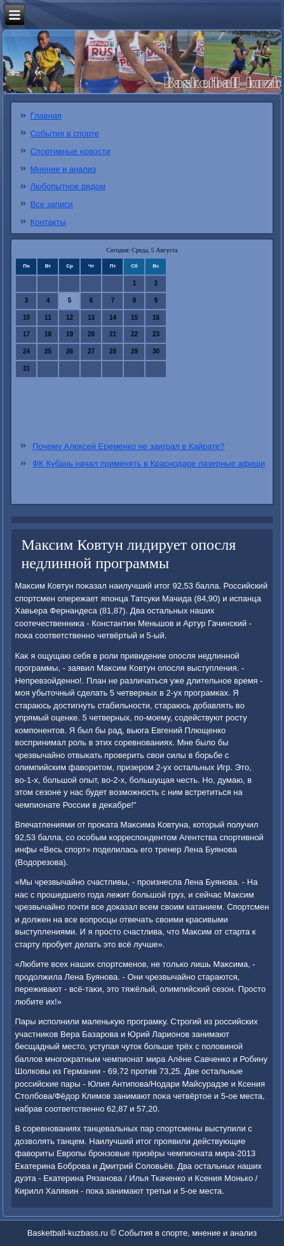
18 (47, 334)
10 (26, 317)
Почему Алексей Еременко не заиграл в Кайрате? (128, 446)
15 (134, 317)
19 (69, 334)
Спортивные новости (70, 151)
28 (112, 351)
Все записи (51, 204)
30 (155, 351)
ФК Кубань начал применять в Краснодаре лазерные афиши (148, 463)
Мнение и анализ (63, 169)
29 (134, 351)
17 (26, 334)
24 (26, 351)
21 (112, 334)
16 (155, 317)
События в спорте (64, 133)
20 (91, 334)
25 (47, 351)
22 (134, 334)
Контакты (47, 222)
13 (91, 317)
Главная (45, 115)
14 (112, 317)
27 (91, 351)
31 (26, 368)
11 (47, 317)
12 (69, 317)
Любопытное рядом (67, 186)
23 (155, 334)
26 (69, 351)
